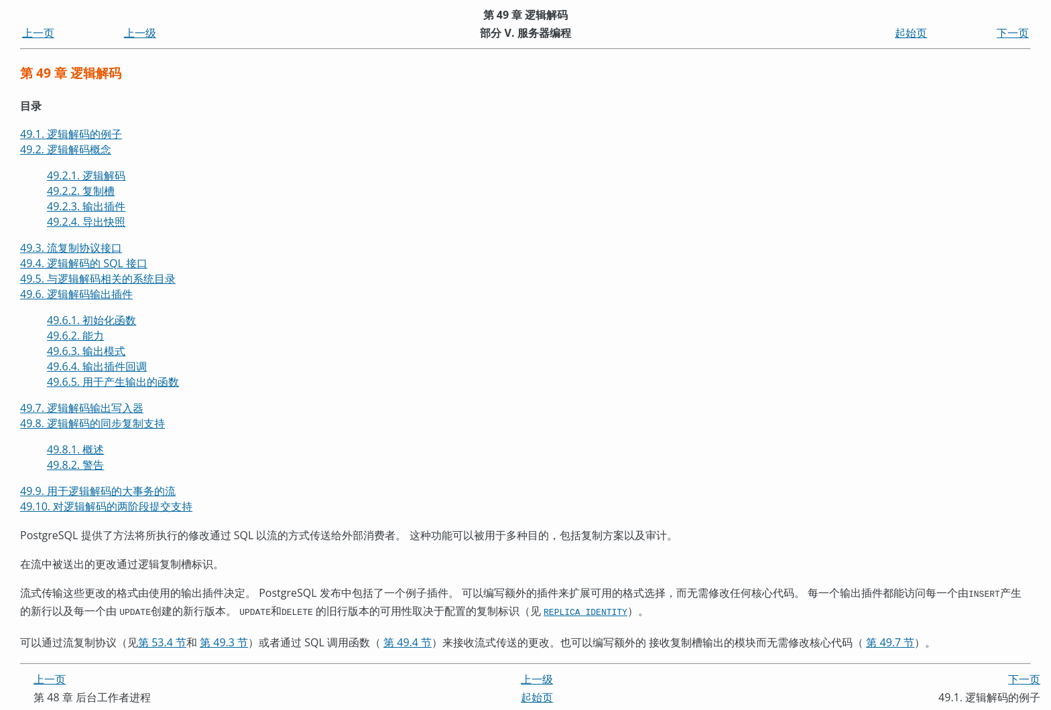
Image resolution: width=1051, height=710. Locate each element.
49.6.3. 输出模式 (86, 351)
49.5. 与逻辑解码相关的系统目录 (98, 278)
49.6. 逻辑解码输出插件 (76, 294)
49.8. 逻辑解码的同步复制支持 (92, 423)
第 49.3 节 (224, 639)
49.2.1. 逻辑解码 (86, 175)
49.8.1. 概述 (75, 449)
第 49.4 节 (407, 639)
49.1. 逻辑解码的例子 (71, 134)
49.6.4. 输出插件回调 (97, 366)
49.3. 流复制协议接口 (71, 247)
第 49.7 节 (890, 639)
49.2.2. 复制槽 (81, 191)
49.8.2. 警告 (75, 464)
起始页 (911, 32)
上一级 (140, 32)
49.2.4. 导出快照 (86, 221)
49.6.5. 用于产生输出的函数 (113, 381)
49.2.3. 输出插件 (86, 206)
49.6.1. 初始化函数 (91, 320)
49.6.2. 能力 (75, 335)
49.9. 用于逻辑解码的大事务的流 (98, 491)
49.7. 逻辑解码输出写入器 (81, 408)
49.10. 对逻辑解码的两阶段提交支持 (106, 506)
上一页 (38, 32)
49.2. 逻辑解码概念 (65, 149)
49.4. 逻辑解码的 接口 (83, 263)
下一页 (1013, 32)
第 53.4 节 (162, 639)
